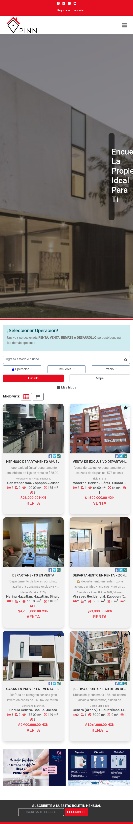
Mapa (100, 378)
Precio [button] (110, 369)
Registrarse (63, 10)
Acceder (79, 10)
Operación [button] (21, 369)
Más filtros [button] (66, 387)
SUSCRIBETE (76, 812)
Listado (33, 378)
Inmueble (65, 369)
